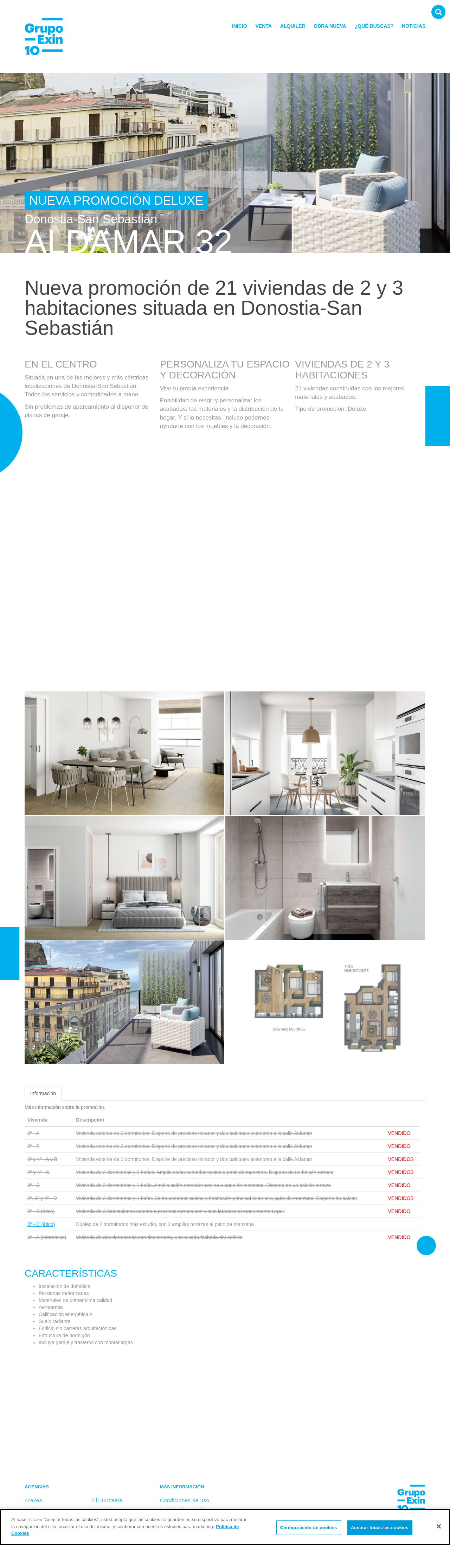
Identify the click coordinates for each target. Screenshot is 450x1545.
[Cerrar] (438, 1526)
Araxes (33, 1500)
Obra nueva (330, 26)
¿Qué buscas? (374, 26)
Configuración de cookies (308, 1527)
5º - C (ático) (41, 1224)
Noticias (413, 26)
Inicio (239, 26)
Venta (264, 26)
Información (43, 1093)
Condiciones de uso (185, 1500)
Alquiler (293, 26)
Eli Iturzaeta (107, 1500)
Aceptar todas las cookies (380, 1527)
